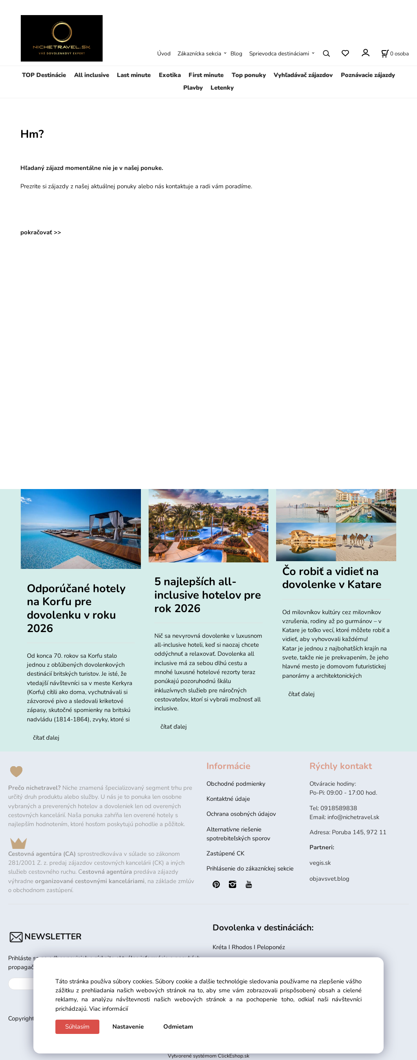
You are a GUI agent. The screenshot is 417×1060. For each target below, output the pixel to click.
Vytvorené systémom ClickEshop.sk (208, 1055)
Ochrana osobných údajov (241, 814)
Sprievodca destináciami (279, 53)
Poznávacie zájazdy (368, 75)
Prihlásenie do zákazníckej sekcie (250, 868)
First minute (206, 75)
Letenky (222, 88)
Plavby (193, 88)
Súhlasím (77, 1027)
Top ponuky (249, 75)
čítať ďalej (46, 738)
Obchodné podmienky (236, 784)
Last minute (134, 75)
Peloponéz (272, 947)
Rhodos (243, 947)
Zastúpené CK (225, 853)
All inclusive (91, 75)
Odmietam (178, 1027)
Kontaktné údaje (228, 799)
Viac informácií (108, 1009)
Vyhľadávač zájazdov (303, 75)
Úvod (164, 53)
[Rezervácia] (395, 53)
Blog (236, 53)
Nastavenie (128, 1027)
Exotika (170, 75)
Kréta (220, 947)
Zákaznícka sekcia (199, 53)
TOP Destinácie (44, 75)
